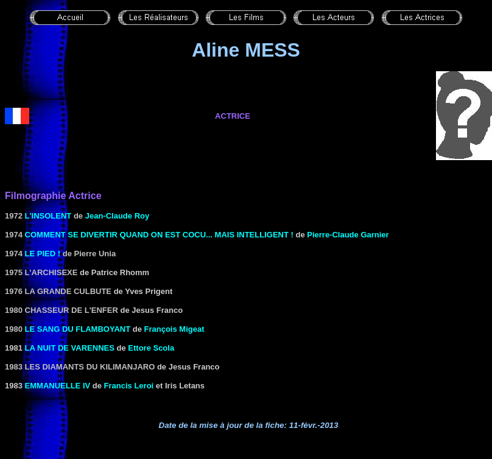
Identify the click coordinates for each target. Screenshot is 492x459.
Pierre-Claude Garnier (347, 234)
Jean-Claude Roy (117, 215)
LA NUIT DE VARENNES (69, 347)
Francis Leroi (129, 385)
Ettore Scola (151, 347)
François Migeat (174, 329)
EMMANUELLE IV (58, 385)
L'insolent (48, 215)
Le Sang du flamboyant (78, 329)
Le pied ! (43, 253)
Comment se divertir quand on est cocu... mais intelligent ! (159, 234)
